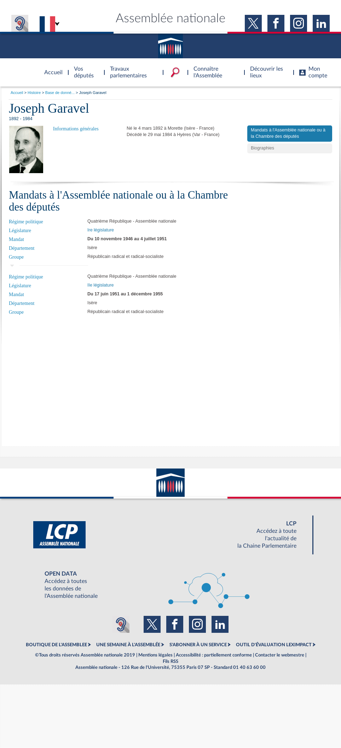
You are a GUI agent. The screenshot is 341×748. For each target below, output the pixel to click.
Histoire (34, 92)
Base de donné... (60, 92)
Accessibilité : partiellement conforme (214, 655)
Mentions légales (155, 655)
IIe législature (100, 285)
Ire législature (100, 230)
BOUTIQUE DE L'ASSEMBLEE (56, 645)
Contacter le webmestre (279, 655)
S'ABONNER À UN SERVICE (198, 645)
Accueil (17, 92)
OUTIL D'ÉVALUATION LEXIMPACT (274, 645)
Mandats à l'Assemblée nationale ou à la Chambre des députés (288, 133)
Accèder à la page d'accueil (51, 68)
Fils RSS (170, 661)
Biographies (262, 148)
